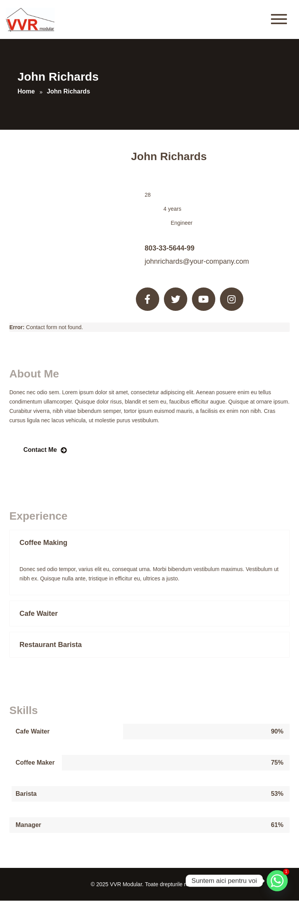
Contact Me (40, 449)
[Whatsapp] (277, 880)
